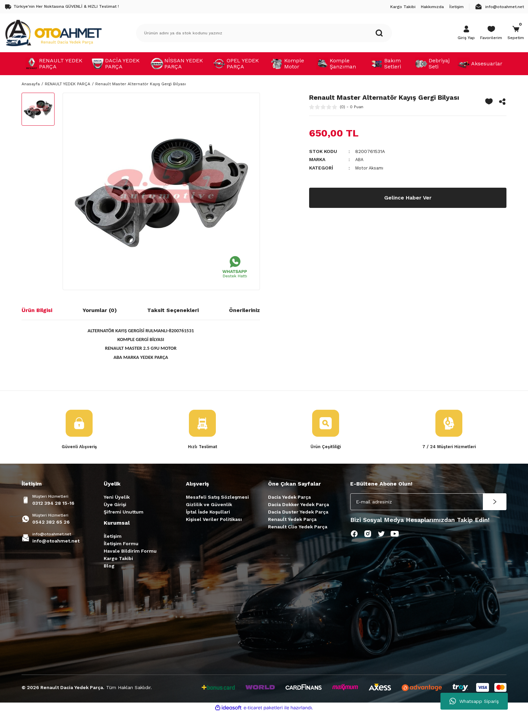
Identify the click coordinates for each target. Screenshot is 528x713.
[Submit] (494, 502)
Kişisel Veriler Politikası (214, 520)
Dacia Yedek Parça (289, 497)
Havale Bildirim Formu (130, 551)
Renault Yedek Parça (292, 520)
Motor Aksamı (370, 167)
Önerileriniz (244, 310)
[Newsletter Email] (428, 502)
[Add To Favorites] (489, 101)
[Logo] (53, 32)
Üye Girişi (115, 505)
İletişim (113, 536)
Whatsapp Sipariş (474, 701)
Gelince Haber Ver (408, 197)
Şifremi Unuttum (123, 512)
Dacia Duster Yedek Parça (298, 512)
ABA (360, 159)
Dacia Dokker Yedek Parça (298, 505)
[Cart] (515, 33)
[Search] (264, 33)
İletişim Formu (121, 544)
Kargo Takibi (118, 559)
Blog (109, 566)
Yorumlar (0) (99, 310)
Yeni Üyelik (117, 497)
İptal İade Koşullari (208, 512)
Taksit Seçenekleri (173, 310)
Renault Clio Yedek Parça (297, 527)
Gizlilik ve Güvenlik (209, 505)
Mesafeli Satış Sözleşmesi (217, 497)
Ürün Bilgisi (37, 310)
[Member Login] (466, 33)
